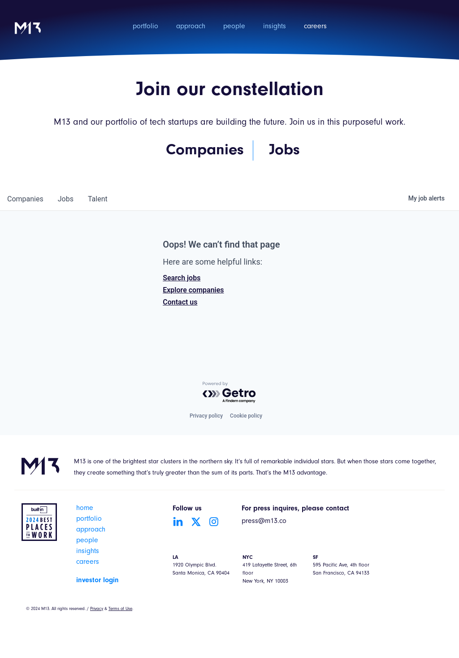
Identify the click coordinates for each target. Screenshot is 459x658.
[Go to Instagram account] (213, 521)
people (234, 27)
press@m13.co (264, 521)
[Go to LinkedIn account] (178, 521)
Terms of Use (120, 609)
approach (190, 27)
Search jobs (181, 278)
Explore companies (193, 290)
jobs (66, 199)
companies (25, 199)
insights (274, 27)
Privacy (96, 609)
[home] (28, 34)
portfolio (145, 27)
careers (315, 27)
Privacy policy (206, 416)
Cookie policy (246, 416)
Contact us (180, 302)
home (84, 508)
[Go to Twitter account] (196, 521)
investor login (97, 580)
